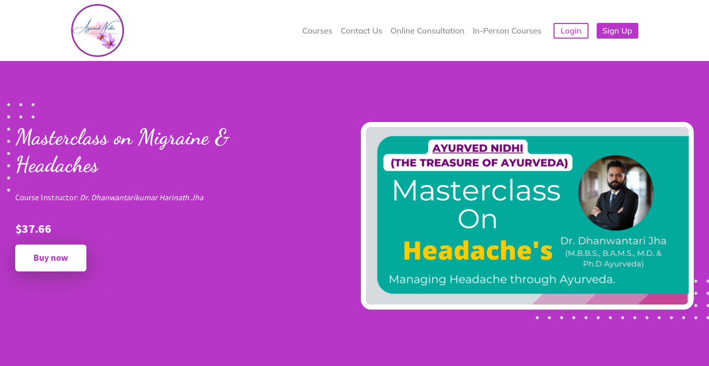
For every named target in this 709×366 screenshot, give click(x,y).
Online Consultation (427, 30)
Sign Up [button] (617, 30)
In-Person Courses (507, 30)
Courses (317, 30)
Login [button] (571, 30)
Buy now (51, 257)
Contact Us (361, 30)
